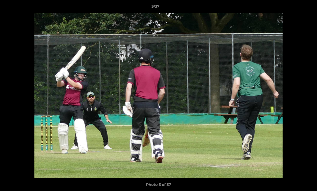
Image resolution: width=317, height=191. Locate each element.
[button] (295, 7)
